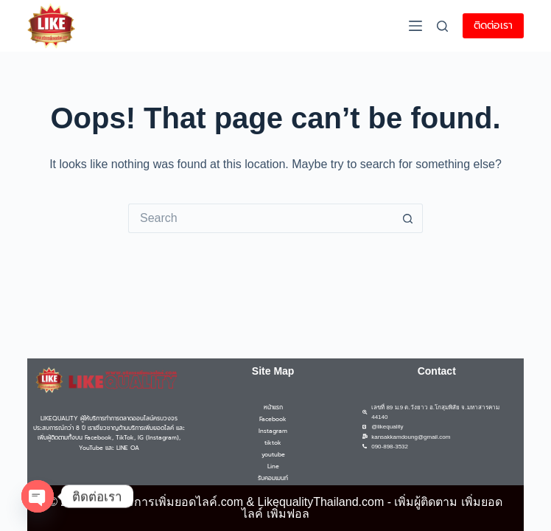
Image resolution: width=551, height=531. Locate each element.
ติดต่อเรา (493, 25)
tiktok (272, 442)
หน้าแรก (273, 407)
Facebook (273, 418)
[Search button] (408, 218)
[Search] (442, 26)
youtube (273, 454)
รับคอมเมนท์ (273, 477)
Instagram (273, 430)
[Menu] (415, 25)
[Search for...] (260, 218)
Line (273, 466)
